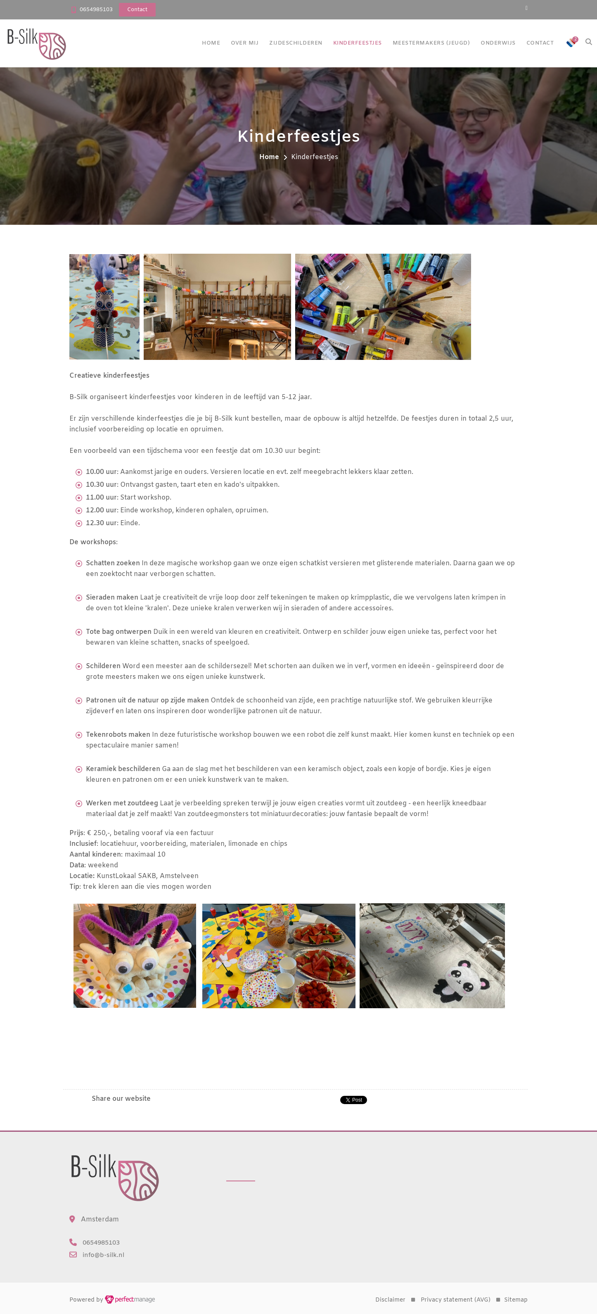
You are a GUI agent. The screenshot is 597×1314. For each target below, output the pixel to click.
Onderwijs (498, 43)
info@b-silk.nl (103, 1255)
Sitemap (516, 1300)
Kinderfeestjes (357, 43)
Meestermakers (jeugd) (431, 43)
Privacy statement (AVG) (455, 1300)
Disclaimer (390, 1300)
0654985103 (96, 9)
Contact (540, 43)
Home (211, 43)
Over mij (244, 43)
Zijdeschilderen (295, 43)
